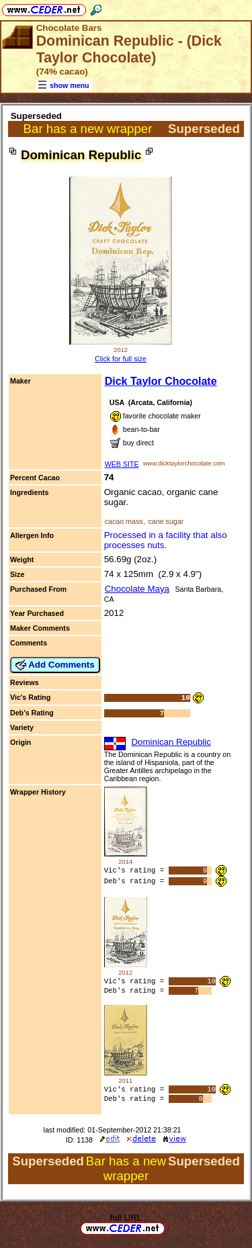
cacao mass (124, 521)
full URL (126, 1221)
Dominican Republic (171, 742)
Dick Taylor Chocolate (161, 381)
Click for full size (120, 359)
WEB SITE (122, 464)
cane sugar (165, 521)
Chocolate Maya (137, 589)
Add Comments (55, 665)
